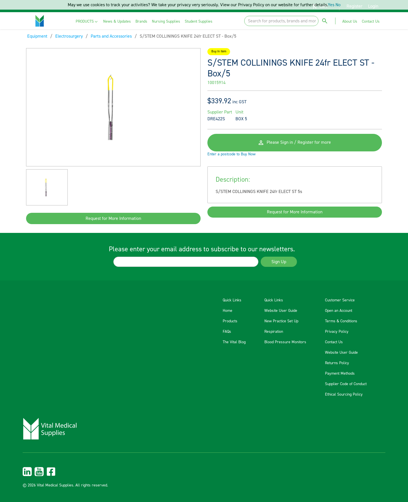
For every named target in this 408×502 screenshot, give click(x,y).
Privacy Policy (336, 331)
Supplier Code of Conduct (346, 384)
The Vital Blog (234, 342)
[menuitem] (87, 21)
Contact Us (334, 342)
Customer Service (340, 300)
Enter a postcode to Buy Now (231, 154)
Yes (331, 5)
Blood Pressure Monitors (285, 342)
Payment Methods (340, 373)
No (338, 5)
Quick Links (232, 300)
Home (227, 310)
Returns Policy (337, 363)
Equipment (37, 36)
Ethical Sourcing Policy (344, 394)
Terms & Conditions (341, 321)
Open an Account (338, 310)
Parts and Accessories (111, 36)
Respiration (273, 331)
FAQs (227, 331)
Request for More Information (113, 218)
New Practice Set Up (281, 321)
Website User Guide (280, 310)
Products (230, 321)
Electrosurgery (69, 36)
